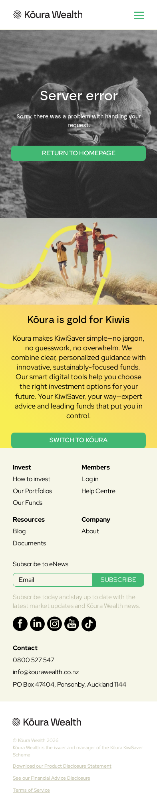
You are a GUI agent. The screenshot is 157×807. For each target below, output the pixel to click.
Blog (19, 531)
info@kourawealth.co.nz (46, 672)
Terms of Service (31, 790)
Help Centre (98, 491)
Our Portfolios (32, 491)
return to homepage (78, 153)
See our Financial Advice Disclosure (51, 778)
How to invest (31, 479)
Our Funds (27, 502)
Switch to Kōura (78, 440)
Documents (29, 543)
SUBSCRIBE (118, 579)
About (90, 531)
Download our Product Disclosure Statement (62, 766)
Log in (90, 479)
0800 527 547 (33, 660)
